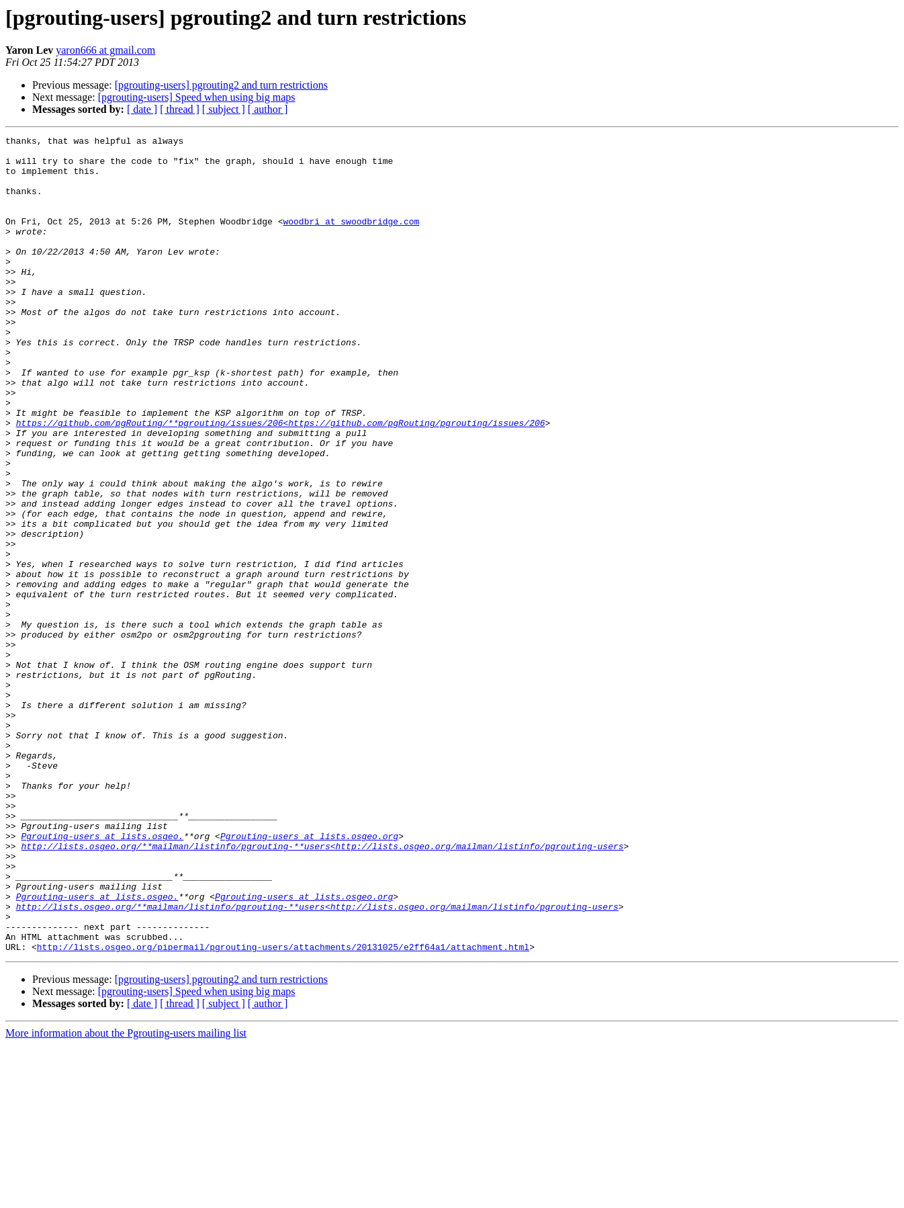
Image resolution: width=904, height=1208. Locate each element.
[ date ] (142, 109)
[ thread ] (179, 109)
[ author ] (268, 109)
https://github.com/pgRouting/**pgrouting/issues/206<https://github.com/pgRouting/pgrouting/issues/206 (280, 481)
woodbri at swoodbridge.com (351, 239)
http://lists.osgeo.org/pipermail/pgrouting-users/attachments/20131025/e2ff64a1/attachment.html (283, 1110)
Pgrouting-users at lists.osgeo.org (309, 977)
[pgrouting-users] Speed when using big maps (197, 97)
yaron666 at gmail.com (105, 50)
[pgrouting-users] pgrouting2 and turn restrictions (221, 85)
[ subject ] (223, 109)
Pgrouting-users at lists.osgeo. (102, 977)
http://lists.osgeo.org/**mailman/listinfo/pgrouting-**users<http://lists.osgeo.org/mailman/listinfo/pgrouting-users (322, 989)
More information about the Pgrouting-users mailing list (125, 1196)
